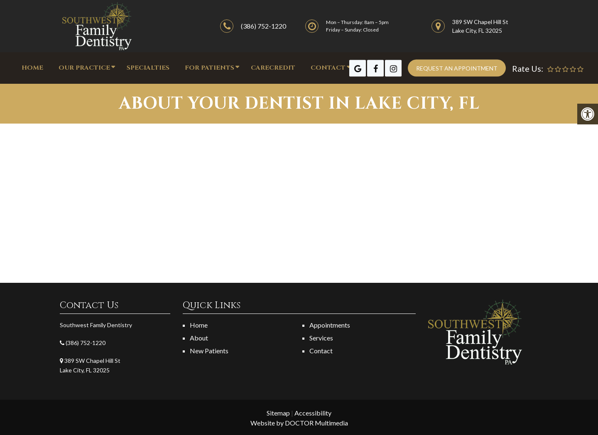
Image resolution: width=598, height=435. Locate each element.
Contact (321, 351)
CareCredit (273, 67)
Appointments (329, 325)
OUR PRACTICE (84, 67)
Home (32, 67)
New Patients (209, 351)
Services (321, 338)
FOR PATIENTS (209, 67)
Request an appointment (457, 68)
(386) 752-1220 (263, 26)
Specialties (148, 67)
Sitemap (278, 413)
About (199, 338)
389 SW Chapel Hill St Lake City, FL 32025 (480, 26)
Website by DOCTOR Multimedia (299, 423)
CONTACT (328, 67)
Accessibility (312, 413)
